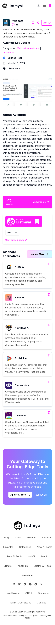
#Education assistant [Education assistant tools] (27, 48)
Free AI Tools (14, 556)
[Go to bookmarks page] (50, 6)
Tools (18, 537)
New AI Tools (44, 546)
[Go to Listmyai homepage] (28, 525)
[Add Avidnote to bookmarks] (33, 23)
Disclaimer (43, 593)
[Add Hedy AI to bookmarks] (49, 295)
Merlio (44, 556)
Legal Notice (13, 593)
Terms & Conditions (20, 602)
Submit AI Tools (42, 565)
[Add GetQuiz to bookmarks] (49, 264)
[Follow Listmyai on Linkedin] (14, 584)
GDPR (28, 593)
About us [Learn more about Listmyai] (41, 494)
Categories (25, 546)
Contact (41, 602)
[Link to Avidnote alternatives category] (39, 254)
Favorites (8, 546)
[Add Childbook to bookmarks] (49, 413)
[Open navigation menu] (44, 6)
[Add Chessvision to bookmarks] (49, 382)
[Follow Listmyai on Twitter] (19, 584)
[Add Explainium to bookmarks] (49, 355)
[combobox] (12, 233)
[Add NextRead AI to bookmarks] (49, 325)
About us (22, 565)
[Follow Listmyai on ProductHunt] (30, 584)
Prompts (31, 537)
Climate (8, 565)
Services (46, 537)
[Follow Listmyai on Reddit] (35, 584)
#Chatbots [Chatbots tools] (8, 52)
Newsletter (28, 575)
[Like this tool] (13, 25)
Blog (6, 537)
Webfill (31, 556)
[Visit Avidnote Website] (37, 23)
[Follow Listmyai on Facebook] (25, 584)
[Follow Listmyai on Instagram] (41, 584)
